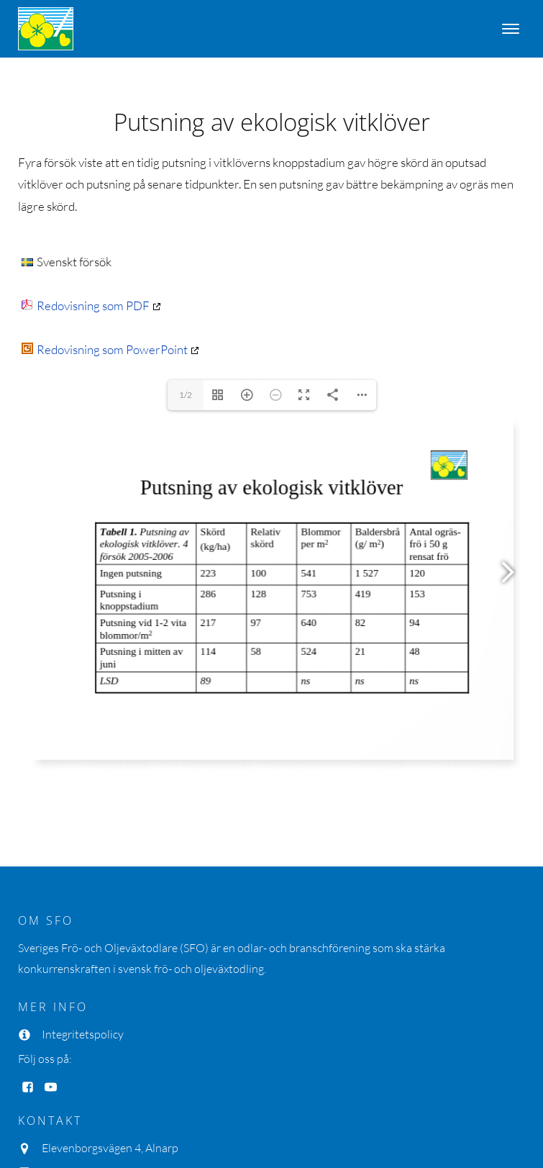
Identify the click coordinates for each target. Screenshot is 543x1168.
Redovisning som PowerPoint (105, 349)
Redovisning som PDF (86, 305)
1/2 (185, 394)
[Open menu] (510, 28)
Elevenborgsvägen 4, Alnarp (110, 1148)
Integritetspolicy (83, 1034)
